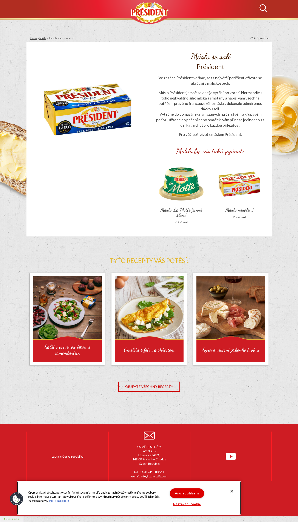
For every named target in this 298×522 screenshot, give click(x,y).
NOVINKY (37, 25)
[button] (16, 499)
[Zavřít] (231, 491)
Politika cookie (59, 501)
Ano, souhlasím (187, 493)
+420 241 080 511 (152, 472)
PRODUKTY (120, 25)
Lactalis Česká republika (67, 456)
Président (149, 12)
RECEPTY (190, 25)
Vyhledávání (263, 8)
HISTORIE (78, 25)
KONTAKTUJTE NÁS (240, 25)
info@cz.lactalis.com (154, 476)
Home (33, 38)
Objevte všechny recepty (149, 386)
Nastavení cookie (11, 519)
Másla (42, 38)
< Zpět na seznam (259, 38)
